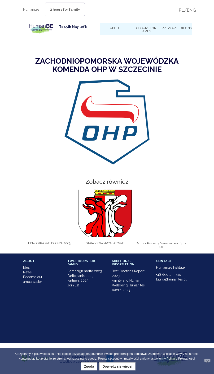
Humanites (31, 9)
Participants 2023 (80, 276)
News (27, 272)
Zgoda (89, 366)
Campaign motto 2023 (84, 271)
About (115, 28)
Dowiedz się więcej (117, 366)
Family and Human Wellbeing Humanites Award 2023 (128, 285)
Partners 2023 (77, 280)
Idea (26, 267)
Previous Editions (177, 28)
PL (181, 10)
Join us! (73, 285)
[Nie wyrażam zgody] (207, 360)
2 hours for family (65, 9)
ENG (191, 10)
